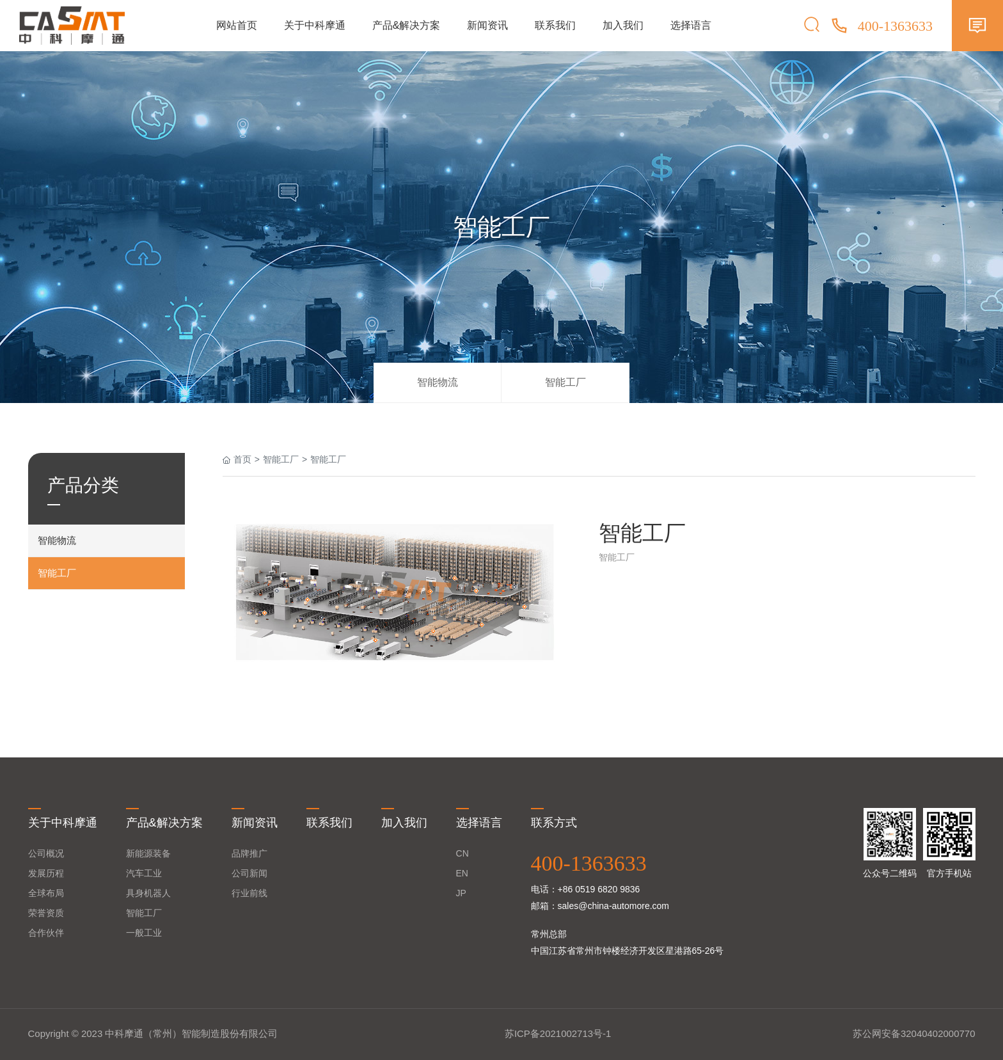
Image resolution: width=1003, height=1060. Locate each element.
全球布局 (46, 893)
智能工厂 (565, 382)
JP (461, 893)
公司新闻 (249, 873)
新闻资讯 (487, 25)
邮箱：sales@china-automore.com (600, 906)
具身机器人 (148, 893)
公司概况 (46, 853)
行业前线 (249, 893)
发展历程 (46, 873)
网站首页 (236, 25)
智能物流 (437, 382)
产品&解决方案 (406, 25)
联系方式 (554, 822)
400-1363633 (589, 863)
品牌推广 (249, 853)
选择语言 (690, 25)
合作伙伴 (46, 933)
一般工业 (144, 933)
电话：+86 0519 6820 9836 (585, 889)
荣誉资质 (46, 913)
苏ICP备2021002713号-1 (558, 1033)
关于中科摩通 (314, 25)
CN (462, 853)
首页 (242, 459)
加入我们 (623, 25)
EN (462, 873)
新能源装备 (148, 853)
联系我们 (555, 25)
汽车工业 (144, 873)
